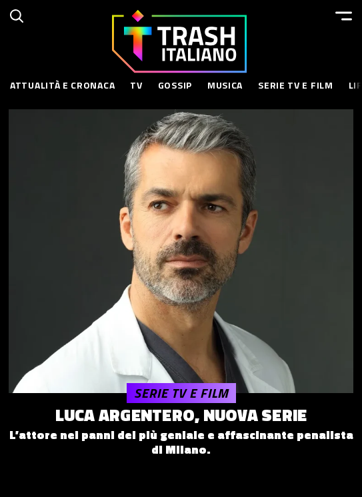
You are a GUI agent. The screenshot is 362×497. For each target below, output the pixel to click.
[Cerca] (16, 16)
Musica (225, 85)
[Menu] (344, 16)
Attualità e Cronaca (62, 85)
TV (136, 85)
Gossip (175, 85)
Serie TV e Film (295, 85)
